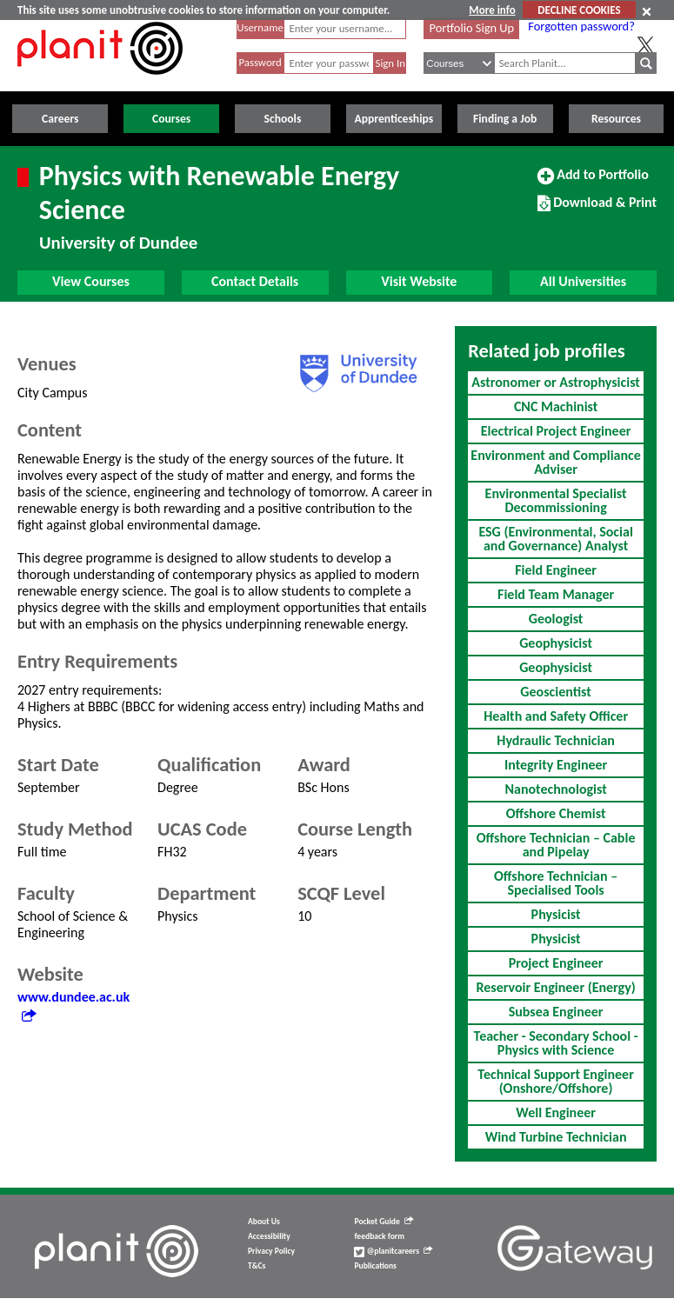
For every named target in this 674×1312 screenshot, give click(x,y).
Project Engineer (556, 963)
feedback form (379, 1236)
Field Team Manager (555, 594)
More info (492, 10)
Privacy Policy (271, 1251)
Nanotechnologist (555, 789)
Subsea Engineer (556, 1011)
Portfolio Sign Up (472, 28)
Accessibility (269, 1236)
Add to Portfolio (593, 182)
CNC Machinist (555, 406)
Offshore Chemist (556, 813)
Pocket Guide (383, 1221)
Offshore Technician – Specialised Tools (555, 883)
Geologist (556, 618)
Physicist (556, 914)
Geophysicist (555, 643)
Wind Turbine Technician (556, 1137)
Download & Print (597, 209)
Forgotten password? (581, 26)
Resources (616, 118)
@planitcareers (393, 1251)
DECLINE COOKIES (578, 10)
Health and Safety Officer (556, 716)
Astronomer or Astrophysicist (555, 382)
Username (260, 27)
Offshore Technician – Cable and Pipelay (556, 844)
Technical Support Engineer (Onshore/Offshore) (555, 1081)
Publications (375, 1266)
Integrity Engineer (555, 764)
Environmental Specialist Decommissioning (556, 500)
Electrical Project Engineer (556, 431)
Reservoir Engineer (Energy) (555, 987)
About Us (264, 1221)
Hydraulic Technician (556, 740)
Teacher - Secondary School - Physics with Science (556, 1043)
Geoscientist (555, 691)
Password (259, 62)
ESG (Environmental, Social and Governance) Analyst (555, 538)
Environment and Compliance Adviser (555, 462)
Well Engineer (556, 1112)
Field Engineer (556, 570)
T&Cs (256, 1266)
